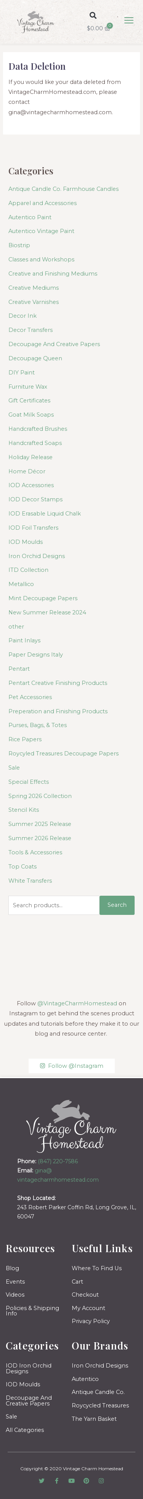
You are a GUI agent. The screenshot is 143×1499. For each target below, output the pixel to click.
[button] (93, 15)
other (16, 626)
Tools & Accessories (35, 852)
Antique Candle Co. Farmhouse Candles (63, 189)
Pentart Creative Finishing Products (57, 683)
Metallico (21, 584)
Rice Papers (25, 739)
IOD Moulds (25, 542)
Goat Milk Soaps (31, 414)
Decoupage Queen (35, 358)
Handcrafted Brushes (37, 428)
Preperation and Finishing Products (58, 711)
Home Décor (26, 471)
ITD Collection (28, 569)
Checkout (85, 1294)
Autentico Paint (29, 217)
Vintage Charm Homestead (93, 1468)
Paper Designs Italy (35, 654)
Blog (12, 1268)
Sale (14, 767)
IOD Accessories (31, 485)
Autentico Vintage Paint (41, 231)
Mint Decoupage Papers (42, 598)
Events (15, 1281)
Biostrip (19, 245)
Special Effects (28, 781)
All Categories (25, 1430)
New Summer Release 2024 (47, 612)
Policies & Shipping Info (32, 1311)
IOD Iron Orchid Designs (28, 1368)
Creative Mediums (33, 287)
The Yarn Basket (94, 1418)
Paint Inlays (24, 640)
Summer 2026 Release (39, 838)
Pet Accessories (30, 697)
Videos (15, 1294)
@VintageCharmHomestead (77, 1003)
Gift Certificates (29, 400)
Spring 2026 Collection (40, 796)
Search (117, 904)
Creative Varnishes (33, 302)
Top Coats (22, 866)
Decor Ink (22, 315)
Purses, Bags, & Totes (37, 725)
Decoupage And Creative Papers (54, 344)
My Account (88, 1308)
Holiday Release (30, 457)
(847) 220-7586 (58, 1161)
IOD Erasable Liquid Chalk (44, 513)
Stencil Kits (23, 809)
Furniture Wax (27, 386)
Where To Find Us (97, 1268)
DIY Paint (21, 372)
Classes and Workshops (41, 259)
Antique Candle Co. (98, 1392)
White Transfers (30, 880)
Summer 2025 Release (39, 824)
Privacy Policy (91, 1321)
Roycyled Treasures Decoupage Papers (63, 753)
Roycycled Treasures (100, 1405)
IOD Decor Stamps (35, 499)
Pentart (19, 668)
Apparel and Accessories (42, 203)
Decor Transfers (30, 330)
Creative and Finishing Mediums (52, 273)
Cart (77, 1281)
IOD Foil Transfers (33, 527)
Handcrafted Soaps (35, 443)
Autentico (85, 1379)
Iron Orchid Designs (36, 556)
